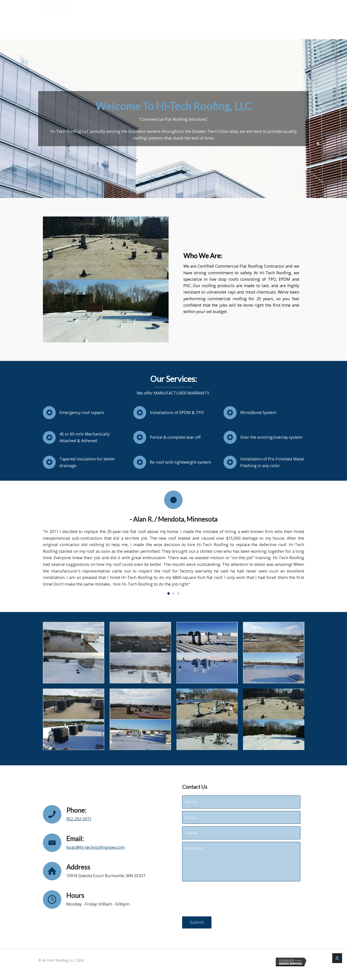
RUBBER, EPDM (170, 31)
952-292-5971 (78, 819)
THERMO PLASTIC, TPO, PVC (116, 31)
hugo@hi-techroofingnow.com (95, 847)
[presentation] (219, 899)
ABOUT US (67, 31)
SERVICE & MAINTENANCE (221, 31)
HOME (41, 31)
